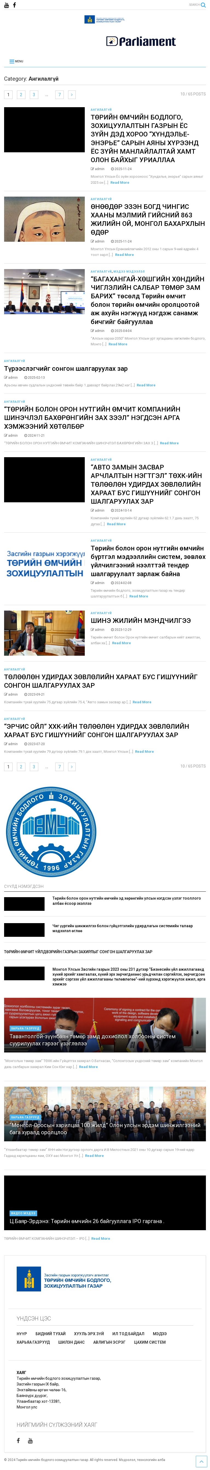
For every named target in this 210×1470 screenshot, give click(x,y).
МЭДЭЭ (160, 1334)
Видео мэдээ (23, 1213)
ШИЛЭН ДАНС (71, 1342)
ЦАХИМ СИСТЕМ (150, 1342)
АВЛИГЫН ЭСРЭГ (109, 1342)
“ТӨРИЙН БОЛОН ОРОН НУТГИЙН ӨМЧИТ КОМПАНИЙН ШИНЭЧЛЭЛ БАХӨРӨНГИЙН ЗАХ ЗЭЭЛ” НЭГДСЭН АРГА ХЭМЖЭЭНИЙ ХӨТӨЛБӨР (92, 418)
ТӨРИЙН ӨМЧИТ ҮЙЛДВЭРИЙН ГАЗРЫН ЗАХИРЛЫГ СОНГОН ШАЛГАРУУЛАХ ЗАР (78, 952)
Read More (119, 182)
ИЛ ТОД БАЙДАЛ (128, 1334)
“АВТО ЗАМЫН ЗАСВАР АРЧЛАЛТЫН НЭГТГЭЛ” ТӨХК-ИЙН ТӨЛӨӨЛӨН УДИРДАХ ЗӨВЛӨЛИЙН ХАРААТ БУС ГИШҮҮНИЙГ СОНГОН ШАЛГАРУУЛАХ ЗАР (146, 484)
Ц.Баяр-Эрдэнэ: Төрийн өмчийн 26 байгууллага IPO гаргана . (87, 1221)
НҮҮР (22, 1334)
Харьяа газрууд (25, 1028)
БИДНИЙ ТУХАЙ (51, 1334)
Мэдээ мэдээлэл (129, 271)
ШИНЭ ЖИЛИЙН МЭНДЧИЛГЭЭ (141, 621)
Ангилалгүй (101, 109)
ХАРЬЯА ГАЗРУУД (33, 1342)
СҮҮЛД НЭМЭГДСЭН (24, 886)
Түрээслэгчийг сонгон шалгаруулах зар (66, 368)
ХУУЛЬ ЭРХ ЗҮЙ (89, 1334)
